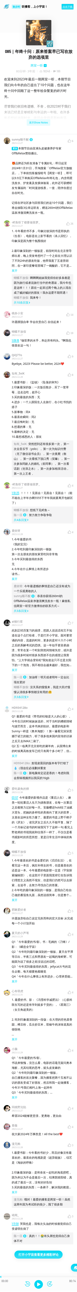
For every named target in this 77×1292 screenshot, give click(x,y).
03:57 (15, 797)
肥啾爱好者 (19, 910)
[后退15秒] (27, 1284)
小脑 (14, 1049)
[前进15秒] (49, 1284)
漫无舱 (16, 1144)
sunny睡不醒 (22, 139)
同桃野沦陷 (19, 1107)
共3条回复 (21, 611)
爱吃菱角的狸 (20, 789)
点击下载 (67, 6)
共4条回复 (21, 520)
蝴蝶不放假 (19, 331)
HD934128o (20, 708)
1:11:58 (15, 1223)
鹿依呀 (16, 531)
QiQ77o (17, 355)
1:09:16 (15, 340)
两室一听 (37, 65)
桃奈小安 (17, 313)
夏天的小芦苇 (20, 933)
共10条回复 (22, 302)
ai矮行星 (17, 621)
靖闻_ (15, 1215)
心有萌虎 (17, 991)
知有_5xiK (18, 373)
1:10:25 (15, 493)
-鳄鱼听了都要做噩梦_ (26, 222)
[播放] (38, 1284)
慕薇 (14, 1125)
